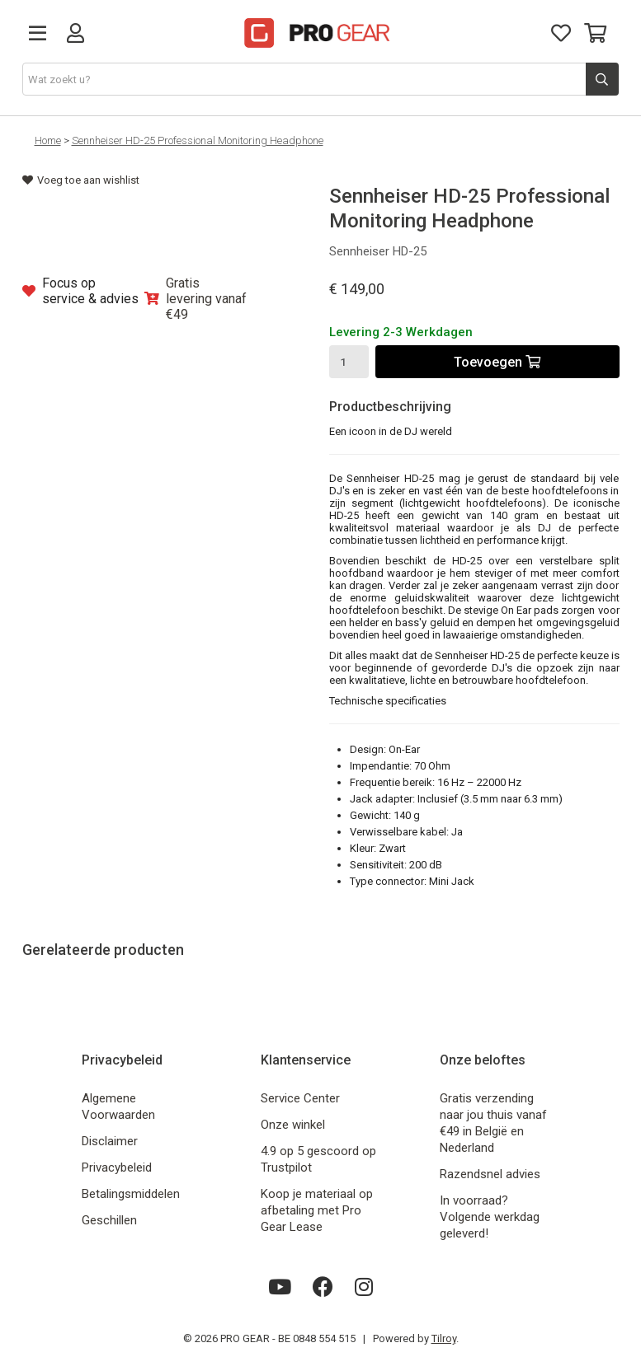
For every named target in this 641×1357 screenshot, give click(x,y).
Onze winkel (293, 1124)
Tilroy (443, 1338)
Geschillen (109, 1220)
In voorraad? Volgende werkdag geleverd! (490, 1217)
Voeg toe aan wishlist (80, 180)
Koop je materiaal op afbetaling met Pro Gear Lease (317, 1210)
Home (48, 140)
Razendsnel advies (490, 1174)
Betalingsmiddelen (131, 1193)
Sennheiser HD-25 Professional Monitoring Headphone (197, 140)
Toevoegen (497, 362)
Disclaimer (110, 1141)
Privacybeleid (117, 1167)
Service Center (300, 1098)
